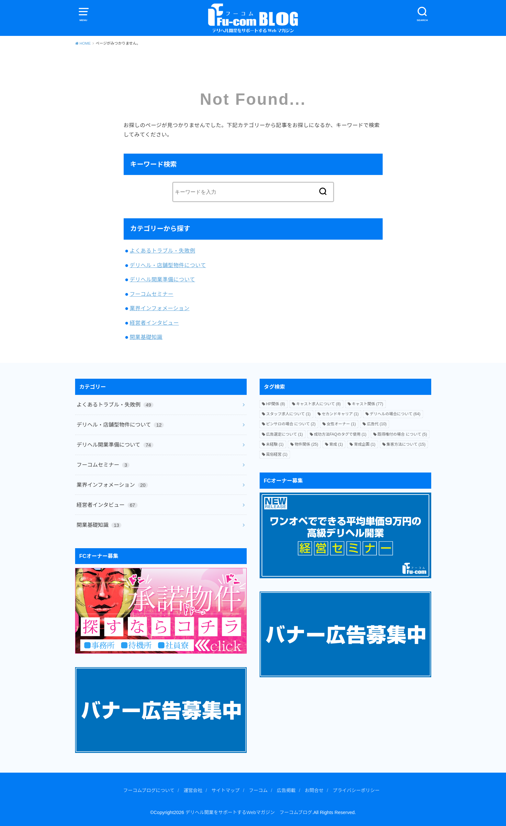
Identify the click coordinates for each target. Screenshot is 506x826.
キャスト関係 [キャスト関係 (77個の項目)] (367, 404)
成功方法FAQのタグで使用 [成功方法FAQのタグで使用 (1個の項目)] (340, 434)
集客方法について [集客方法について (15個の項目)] (406, 444)
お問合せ (314, 790)
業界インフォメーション (159, 308)
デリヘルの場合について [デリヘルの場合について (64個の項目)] (395, 414)
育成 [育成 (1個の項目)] (336, 444)
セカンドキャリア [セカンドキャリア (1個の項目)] (340, 414)
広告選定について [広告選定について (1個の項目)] (284, 434)
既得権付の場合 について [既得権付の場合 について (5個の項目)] (402, 434)
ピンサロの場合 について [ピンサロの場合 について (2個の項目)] (291, 424)
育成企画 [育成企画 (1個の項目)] (364, 444)
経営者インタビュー (154, 323)
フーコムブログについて (148, 790)
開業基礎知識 (145, 337)
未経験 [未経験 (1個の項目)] (275, 444)
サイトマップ (225, 790)
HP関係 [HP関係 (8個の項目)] (275, 404)
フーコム (258, 790)
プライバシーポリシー (356, 790)
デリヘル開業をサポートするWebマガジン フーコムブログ (249, 812)
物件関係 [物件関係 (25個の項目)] (306, 444)
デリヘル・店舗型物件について (167, 265)
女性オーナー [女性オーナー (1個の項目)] (341, 424)
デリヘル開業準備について (162, 279)
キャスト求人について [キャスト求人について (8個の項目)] (318, 404)
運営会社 (193, 790)
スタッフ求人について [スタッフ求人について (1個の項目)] (288, 414)
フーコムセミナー (151, 294)
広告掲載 (286, 790)
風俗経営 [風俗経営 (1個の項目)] (276, 454)
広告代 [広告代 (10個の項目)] (377, 424)
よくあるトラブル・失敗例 (162, 251)
